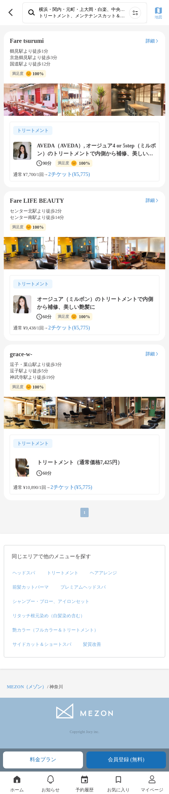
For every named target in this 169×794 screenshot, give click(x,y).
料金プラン (43, 759)
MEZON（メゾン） (26, 686)
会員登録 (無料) (126, 759)
